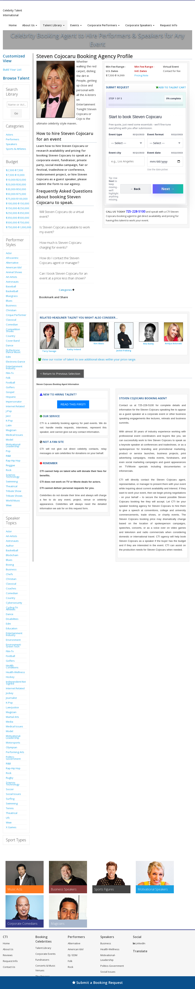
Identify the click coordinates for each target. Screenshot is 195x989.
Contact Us (9, 967)
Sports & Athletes (16, 149)
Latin (9, 425)
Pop (8, 451)
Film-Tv (10, 373)
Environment (13, 640)
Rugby (9, 778)
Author (10, 546)
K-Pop (9, 421)
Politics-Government (13, 758)
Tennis (10, 808)
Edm (8, 357)
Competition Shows (13, 330)
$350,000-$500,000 (16, 218)
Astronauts (12, 282)
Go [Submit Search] (16, 113)
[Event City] (127, 161)
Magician (11, 430)
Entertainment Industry (14, 367)
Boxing (10, 565)
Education (11, 628)
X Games (11, 827)
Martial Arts (12, 717)
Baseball (11, 286)
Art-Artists (11, 277)
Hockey (10, 677)
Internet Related (15, 406)
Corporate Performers (103, 25)
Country (10, 336)
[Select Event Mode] (165, 143)
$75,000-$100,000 (16, 199)
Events (76, 25)
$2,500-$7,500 (14, 170)
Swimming (12, 481)
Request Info (168, 25)
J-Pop (9, 411)
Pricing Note (141, 75)
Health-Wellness (15, 672)
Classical (11, 320)
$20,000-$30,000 (16, 184)
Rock (8, 470)
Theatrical (11, 486)
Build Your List (12, 69)
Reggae (10, 465)
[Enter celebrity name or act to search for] (17, 104)
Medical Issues (14, 435)
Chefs (9, 574)
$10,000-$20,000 (16, 180)
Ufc (8, 818)
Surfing (10, 799)
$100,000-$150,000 (16, 203)
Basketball (12, 291)
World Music (13, 500)
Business (11, 305)
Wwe (9, 505)
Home (13, 25)
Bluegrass (12, 296)
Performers (12, 139)
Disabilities (12, 619)
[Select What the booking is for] (127, 143)
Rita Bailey (148, 343)
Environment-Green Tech (13, 645)
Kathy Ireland (74, 349)
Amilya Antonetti (173, 343)
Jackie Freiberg (123, 350)
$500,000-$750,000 (16, 222)
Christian (11, 310)
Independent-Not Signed (16, 683)
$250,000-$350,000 (16, 213)
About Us (29, 25)
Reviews (8, 955)
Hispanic (11, 397)
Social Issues (13, 794)
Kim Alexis (99, 343)
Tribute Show (13, 491)
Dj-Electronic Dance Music (13, 351)
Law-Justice (12, 707)
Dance (9, 345)
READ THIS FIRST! (73, 404)
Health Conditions (12, 666)
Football (10, 382)
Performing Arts (15, 752)
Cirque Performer (16, 315)
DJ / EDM (72, 955)
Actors (9, 134)
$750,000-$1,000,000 (16, 227)
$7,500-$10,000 (15, 175)
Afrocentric (12, 258)
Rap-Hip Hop (13, 460)
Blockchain (12, 555)
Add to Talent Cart (172, 87)
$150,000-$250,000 (16, 208)
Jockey (9, 693)
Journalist (11, 698)
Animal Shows (14, 272)
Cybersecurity (14, 603)
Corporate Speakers (139, 25)
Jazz (8, 416)
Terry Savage (49, 351)
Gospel (10, 392)
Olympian (11, 747)
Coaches (11, 588)
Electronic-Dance (15, 362)
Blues (9, 301)
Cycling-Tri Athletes (12, 608)
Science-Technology (12, 476)
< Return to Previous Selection (60, 373)
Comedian (12, 324)
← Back (135, 189)
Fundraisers (42, 959)
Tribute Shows (14, 496)
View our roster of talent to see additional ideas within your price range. (89, 359)
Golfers (10, 387)
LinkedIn (139, 943)
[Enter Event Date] (165, 161)
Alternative (12, 263)
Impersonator (14, 401)
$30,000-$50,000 (16, 189)
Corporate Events (45, 954)
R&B (8, 456)
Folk (8, 378)
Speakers (11, 144)
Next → (167, 188)
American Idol (14, 267)
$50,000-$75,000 (16, 194)
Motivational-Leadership (13, 445)
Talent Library (54, 25)
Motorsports (13, 743)
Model (9, 440)
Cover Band (13, 341)
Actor (9, 253)
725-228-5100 (135, 211)
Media (9, 722)
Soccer (10, 789)
